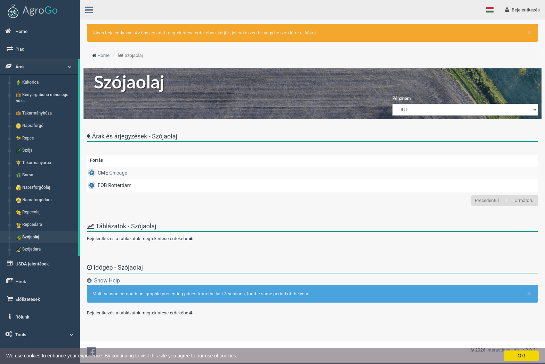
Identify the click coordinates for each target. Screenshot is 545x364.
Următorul (524, 200)
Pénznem (401, 98)
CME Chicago (105, 173)
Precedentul (487, 200)
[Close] (529, 32)
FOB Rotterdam (107, 185)
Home (103, 55)
